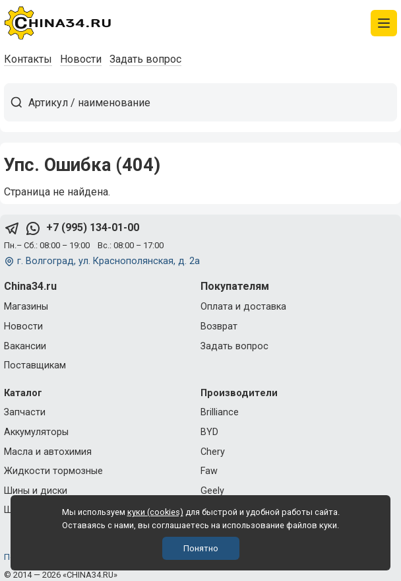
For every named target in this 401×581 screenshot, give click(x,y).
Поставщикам (35, 365)
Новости (81, 59)
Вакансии (25, 346)
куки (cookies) (155, 512)
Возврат (218, 326)
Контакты (28, 59)
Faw (209, 471)
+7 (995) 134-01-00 (92, 227)
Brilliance (219, 412)
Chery (212, 452)
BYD (209, 432)
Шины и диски (35, 490)
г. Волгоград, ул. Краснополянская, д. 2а (108, 261)
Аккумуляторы (36, 432)
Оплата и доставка (243, 306)
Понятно (200, 548)
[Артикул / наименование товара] (212, 102)
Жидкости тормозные (53, 471)
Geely (212, 490)
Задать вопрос (145, 59)
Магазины (26, 306)
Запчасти (25, 412)
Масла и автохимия (48, 452)
